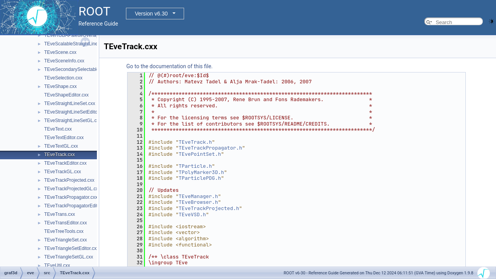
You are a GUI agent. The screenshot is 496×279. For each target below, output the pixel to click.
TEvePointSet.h (200, 154)
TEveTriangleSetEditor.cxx (71, 248)
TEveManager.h (198, 196)
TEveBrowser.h (198, 202)
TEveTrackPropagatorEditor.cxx (77, 205)
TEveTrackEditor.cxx (65, 163)
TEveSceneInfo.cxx (64, 61)
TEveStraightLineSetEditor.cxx (75, 112)
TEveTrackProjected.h (209, 208)
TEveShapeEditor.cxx (66, 95)
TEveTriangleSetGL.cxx (68, 257)
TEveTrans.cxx (59, 214)
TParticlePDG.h (200, 178)
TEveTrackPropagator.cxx (71, 197)
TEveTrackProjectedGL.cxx (72, 188)
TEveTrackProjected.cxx (69, 180)
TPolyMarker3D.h (201, 172)
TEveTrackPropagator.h (210, 148)
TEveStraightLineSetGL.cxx (72, 120)
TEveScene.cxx (60, 52)
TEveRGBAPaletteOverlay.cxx (75, 35)
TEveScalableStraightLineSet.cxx (78, 43)
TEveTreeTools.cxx (64, 231)
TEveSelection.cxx (63, 78)
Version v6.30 (151, 13)
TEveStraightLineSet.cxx (69, 103)
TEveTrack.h (195, 142)
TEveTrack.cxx (59, 154)
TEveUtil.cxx (57, 265)
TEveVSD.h (192, 214)
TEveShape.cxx (60, 86)
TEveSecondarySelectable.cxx (75, 69)
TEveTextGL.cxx (61, 146)
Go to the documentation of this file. (169, 66)
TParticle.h (195, 166)
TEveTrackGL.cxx (62, 171)
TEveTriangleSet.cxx (65, 240)
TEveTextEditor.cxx (64, 137)
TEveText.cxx (58, 129)
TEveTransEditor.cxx (65, 223)
